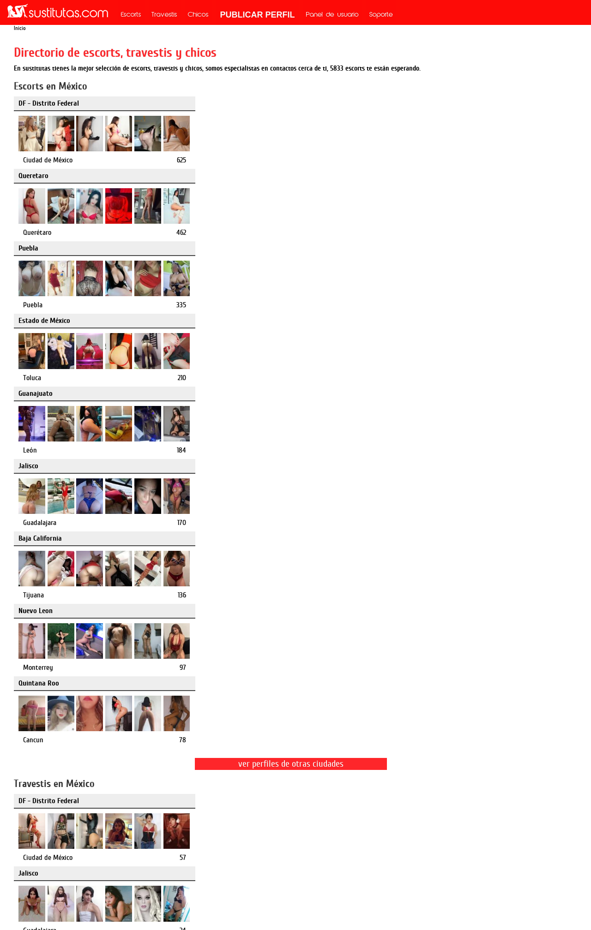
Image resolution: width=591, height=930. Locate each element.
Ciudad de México (47, 160)
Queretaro (224, 103)
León (221, 232)
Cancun (415, 305)
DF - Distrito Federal (48, 103)
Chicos (198, 15)
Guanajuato (226, 176)
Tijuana (33, 305)
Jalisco (410, 176)
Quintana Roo (420, 248)
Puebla (410, 103)
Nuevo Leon (226, 248)
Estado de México (44, 176)
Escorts (131, 15)
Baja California (40, 248)
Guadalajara (421, 232)
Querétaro (228, 160)
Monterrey (229, 305)
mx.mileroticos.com (336, 824)
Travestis (164, 15)
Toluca (32, 232)
